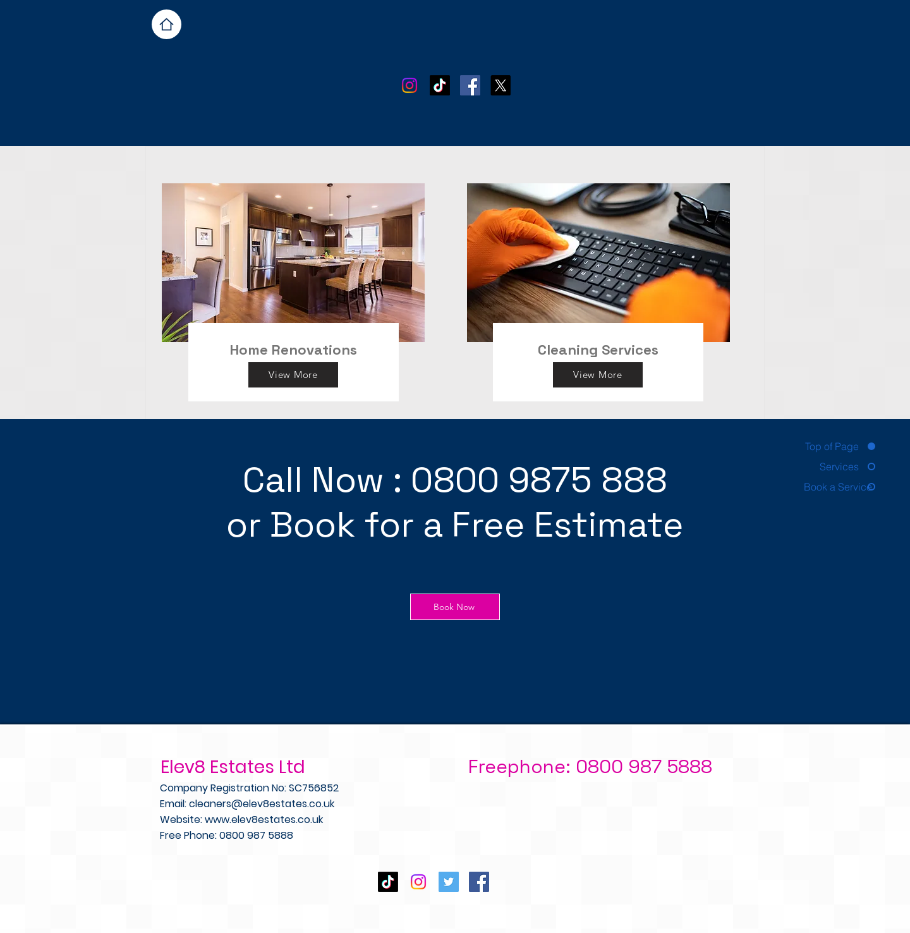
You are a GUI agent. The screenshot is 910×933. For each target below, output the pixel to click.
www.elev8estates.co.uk (264, 819)
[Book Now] (455, 607)
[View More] (293, 374)
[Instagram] (409, 85)
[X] (500, 85)
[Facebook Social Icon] (470, 85)
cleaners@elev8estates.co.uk (261, 803)
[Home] (166, 24)
